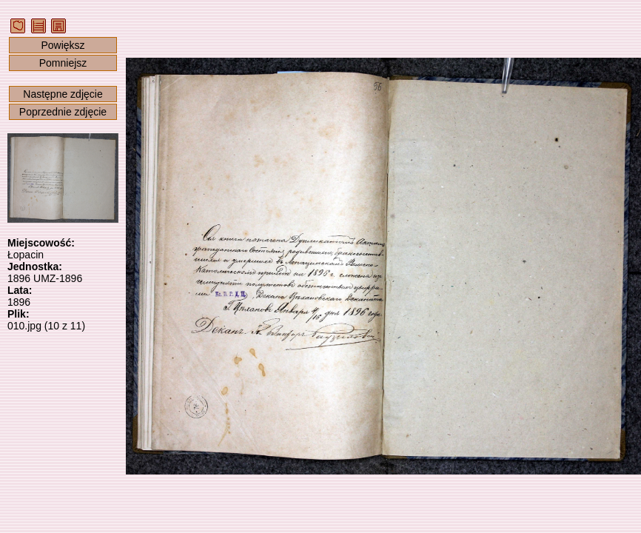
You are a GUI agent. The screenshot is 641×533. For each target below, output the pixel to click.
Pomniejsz (63, 63)
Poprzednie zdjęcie (63, 112)
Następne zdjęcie (62, 94)
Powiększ (62, 45)
